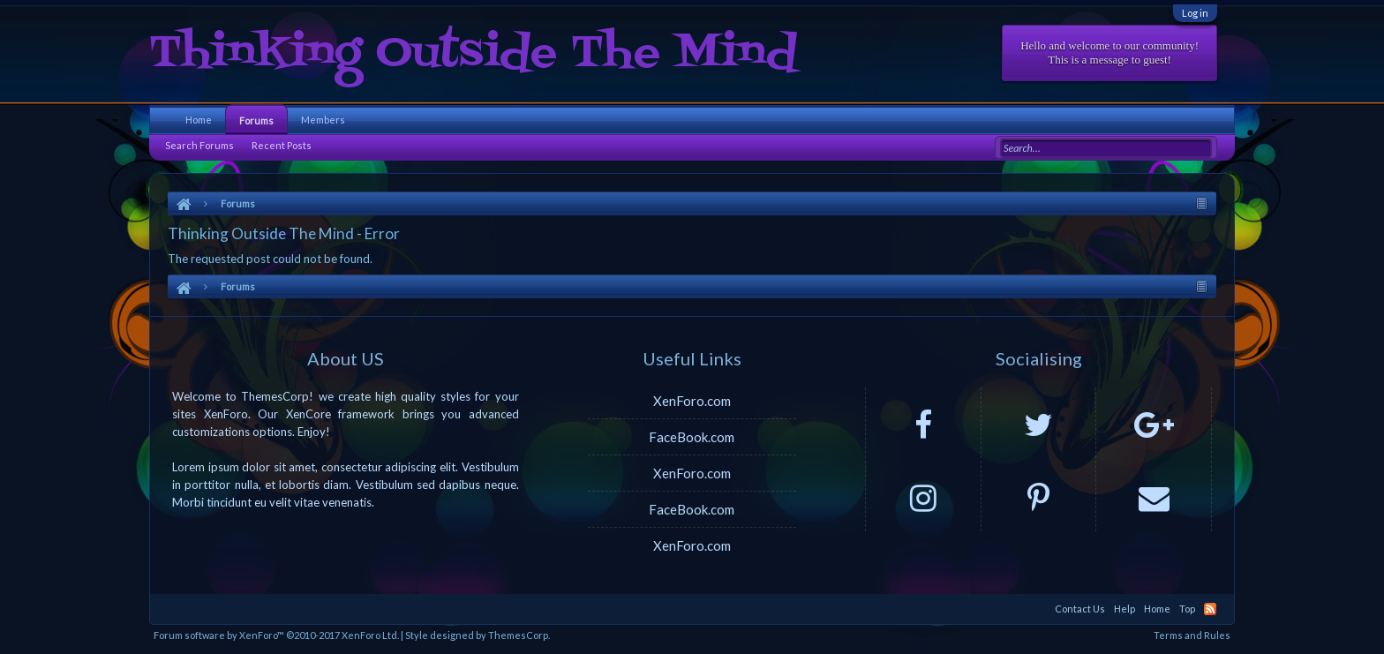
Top (1187, 608)
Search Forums (199, 145)
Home (198, 119)
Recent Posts (282, 145)
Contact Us (1080, 608)
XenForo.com (692, 401)
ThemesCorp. (519, 635)
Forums (256, 120)
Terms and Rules (1192, 635)
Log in (1195, 13)
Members (323, 119)
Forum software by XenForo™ (276, 635)
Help (1124, 608)
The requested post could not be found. (270, 259)
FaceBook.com (691, 437)
